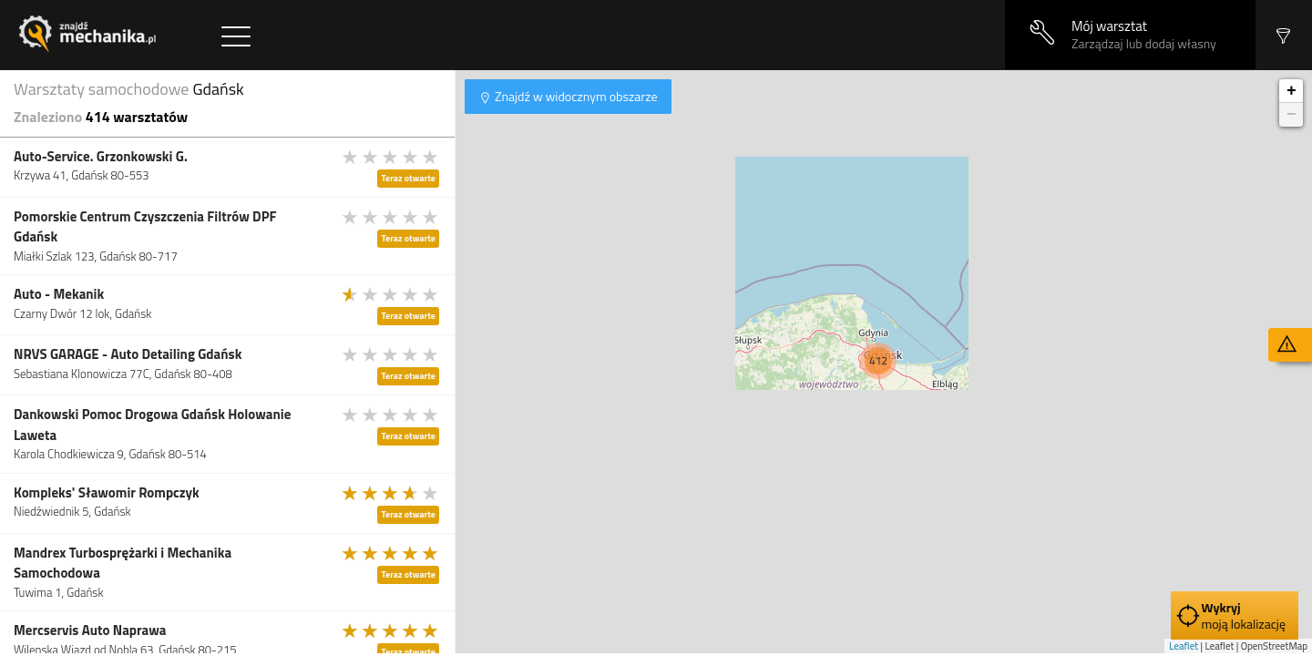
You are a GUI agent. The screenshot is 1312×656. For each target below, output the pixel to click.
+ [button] (1291, 91)
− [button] (1291, 115)
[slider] (391, 157)
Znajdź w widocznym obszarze (575, 96)
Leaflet (1183, 646)
